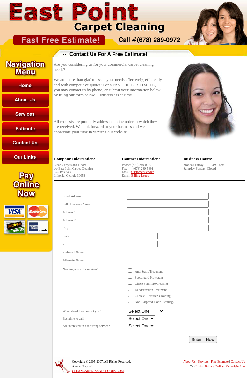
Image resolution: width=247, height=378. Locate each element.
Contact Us (238, 361)
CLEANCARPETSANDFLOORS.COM (98, 371)
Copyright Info (235, 366)
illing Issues (141, 175)
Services (203, 361)
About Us (189, 361)
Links (199, 366)
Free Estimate (220, 361)
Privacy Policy (214, 366)
